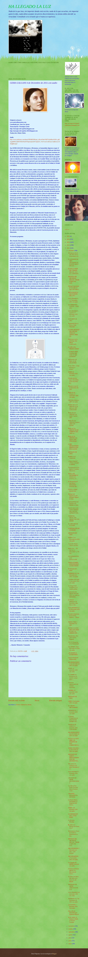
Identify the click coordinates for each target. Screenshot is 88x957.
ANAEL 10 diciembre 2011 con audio (73, 670)
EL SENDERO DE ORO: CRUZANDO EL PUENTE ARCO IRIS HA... (73, 263)
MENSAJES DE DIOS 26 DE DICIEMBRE (72, 361)
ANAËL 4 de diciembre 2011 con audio (73, 809)
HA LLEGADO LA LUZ (29, 6)
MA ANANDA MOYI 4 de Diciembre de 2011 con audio (73, 734)
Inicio (37, 700)
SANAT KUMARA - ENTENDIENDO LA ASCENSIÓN (73, 564)
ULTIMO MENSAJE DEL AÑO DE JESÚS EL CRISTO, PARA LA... (73, 333)
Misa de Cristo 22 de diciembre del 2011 (73, 387)
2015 (68, 236)
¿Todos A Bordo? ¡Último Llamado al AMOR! (73, 462)
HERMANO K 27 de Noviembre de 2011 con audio (73, 900)
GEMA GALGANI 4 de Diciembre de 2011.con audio (73, 749)
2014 (68, 239)
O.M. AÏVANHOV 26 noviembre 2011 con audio (74, 894)
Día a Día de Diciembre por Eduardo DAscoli (73, 912)
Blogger (54, 953)
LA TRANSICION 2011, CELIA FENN (73, 815)
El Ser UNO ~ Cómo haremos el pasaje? (73, 367)
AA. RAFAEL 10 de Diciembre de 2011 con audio (74, 648)
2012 (68, 245)
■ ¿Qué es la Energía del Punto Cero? (73, 826)
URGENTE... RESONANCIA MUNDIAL (72, 795)
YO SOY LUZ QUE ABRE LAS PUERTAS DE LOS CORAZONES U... (73, 742)
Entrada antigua (55, 700)
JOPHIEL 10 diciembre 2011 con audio (73, 692)
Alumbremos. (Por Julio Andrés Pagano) (73, 637)
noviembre (72, 926)
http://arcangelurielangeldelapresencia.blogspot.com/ (72, 125)
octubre (71, 929)
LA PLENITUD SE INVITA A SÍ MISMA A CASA (73, 503)
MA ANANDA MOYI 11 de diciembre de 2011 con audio (74, 663)
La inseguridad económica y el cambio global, (72, 587)
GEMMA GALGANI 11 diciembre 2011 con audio (73, 581)
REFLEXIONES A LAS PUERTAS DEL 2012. (73, 294)
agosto (71, 935)
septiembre (72, 932)
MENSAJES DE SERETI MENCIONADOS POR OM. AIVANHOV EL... (73, 758)
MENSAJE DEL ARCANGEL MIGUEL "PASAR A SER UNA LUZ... (73, 280)
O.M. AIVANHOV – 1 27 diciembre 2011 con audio (73, 300)
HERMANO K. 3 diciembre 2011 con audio (73, 712)
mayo (70, 943)
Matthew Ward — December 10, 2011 (73, 623)
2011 (68, 248)
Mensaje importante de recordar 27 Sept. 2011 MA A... (73, 287)
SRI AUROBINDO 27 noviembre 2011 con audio (73, 858)
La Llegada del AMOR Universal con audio (73, 864)
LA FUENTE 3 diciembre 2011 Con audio (73, 906)
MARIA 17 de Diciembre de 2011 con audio (74, 539)
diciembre (71, 250)
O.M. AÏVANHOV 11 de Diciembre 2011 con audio (74, 609)
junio (70, 940)
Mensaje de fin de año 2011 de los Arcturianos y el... (73, 254)
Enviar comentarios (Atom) (23, 704)
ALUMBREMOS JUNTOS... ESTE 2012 (73, 306)
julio (70, 938)
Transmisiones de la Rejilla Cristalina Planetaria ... (73, 469)
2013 (68, 242)
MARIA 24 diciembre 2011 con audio (73, 373)
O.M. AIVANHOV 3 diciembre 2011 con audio (73, 773)
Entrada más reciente (16, 700)
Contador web (67, 229)
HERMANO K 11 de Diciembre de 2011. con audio (73, 575)
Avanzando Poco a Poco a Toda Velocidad (73, 325)
